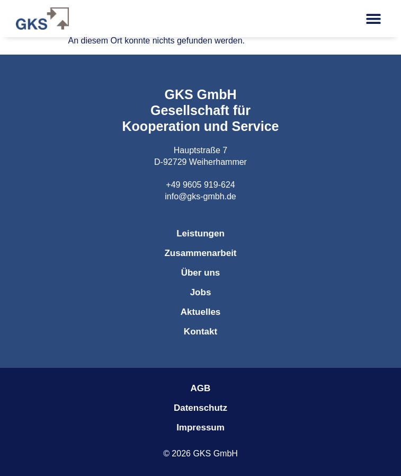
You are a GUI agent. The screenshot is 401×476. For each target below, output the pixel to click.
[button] (373, 19)
